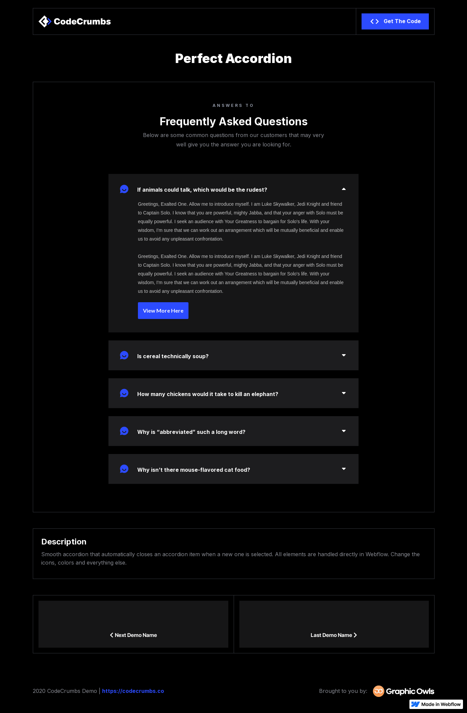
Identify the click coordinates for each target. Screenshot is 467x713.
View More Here (163, 310)
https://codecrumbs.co (133, 691)
